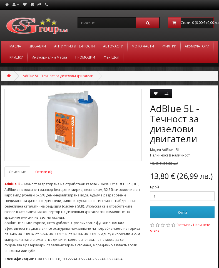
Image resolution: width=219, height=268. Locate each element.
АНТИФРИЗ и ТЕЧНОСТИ (74, 46)
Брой (154, 187)
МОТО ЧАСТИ (143, 46)
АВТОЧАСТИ (113, 46)
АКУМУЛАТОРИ (197, 46)
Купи (182, 212)
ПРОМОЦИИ (85, 57)
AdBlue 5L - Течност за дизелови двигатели (58, 76)
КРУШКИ (16, 57)
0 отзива (183, 225)
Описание (17, 172)
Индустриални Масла (49, 57)
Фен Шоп (111, 57)
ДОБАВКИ (37, 46)
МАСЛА (15, 46)
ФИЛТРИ (169, 46)
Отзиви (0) (43, 172)
